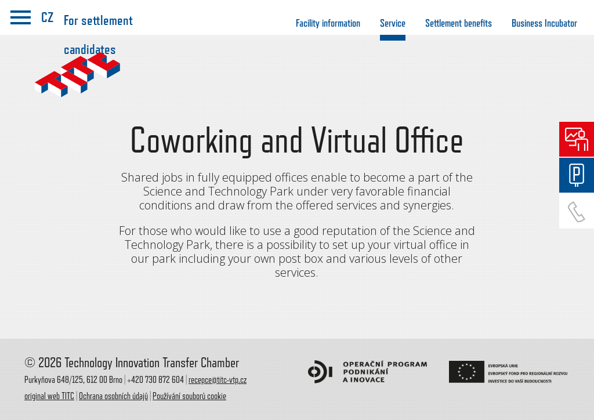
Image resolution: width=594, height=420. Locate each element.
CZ (47, 17)
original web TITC (49, 396)
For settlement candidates (98, 26)
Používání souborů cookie (189, 396)
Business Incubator (544, 23)
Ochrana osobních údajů (113, 396)
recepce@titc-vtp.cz (218, 380)
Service (392, 23)
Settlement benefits (458, 23)
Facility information (328, 23)
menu (20, 17)
